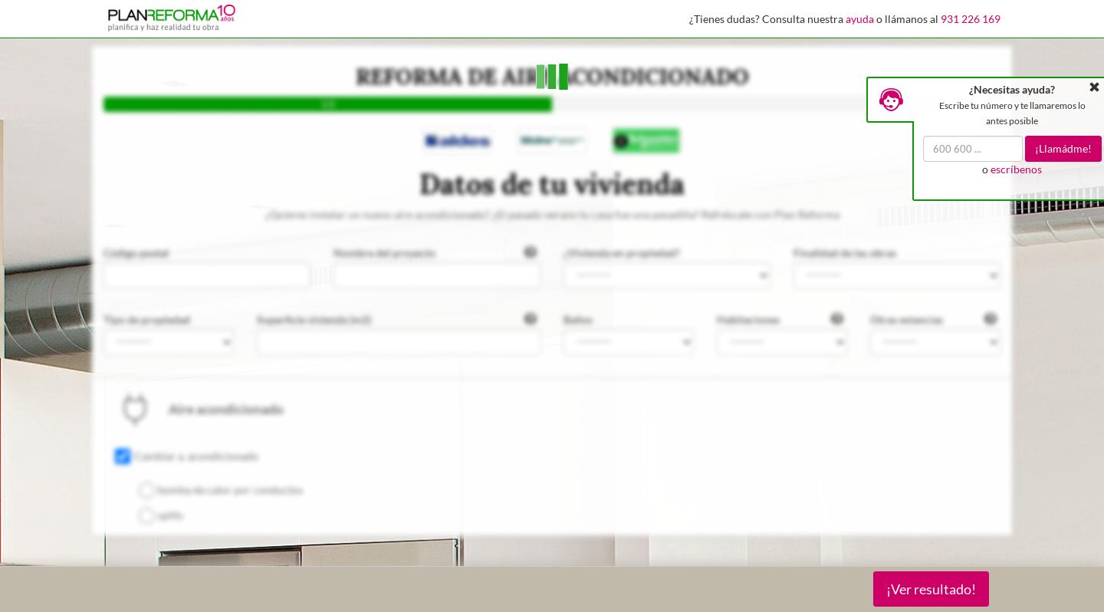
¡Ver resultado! (931, 589)
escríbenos (1016, 169)
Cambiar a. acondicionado (196, 455)
